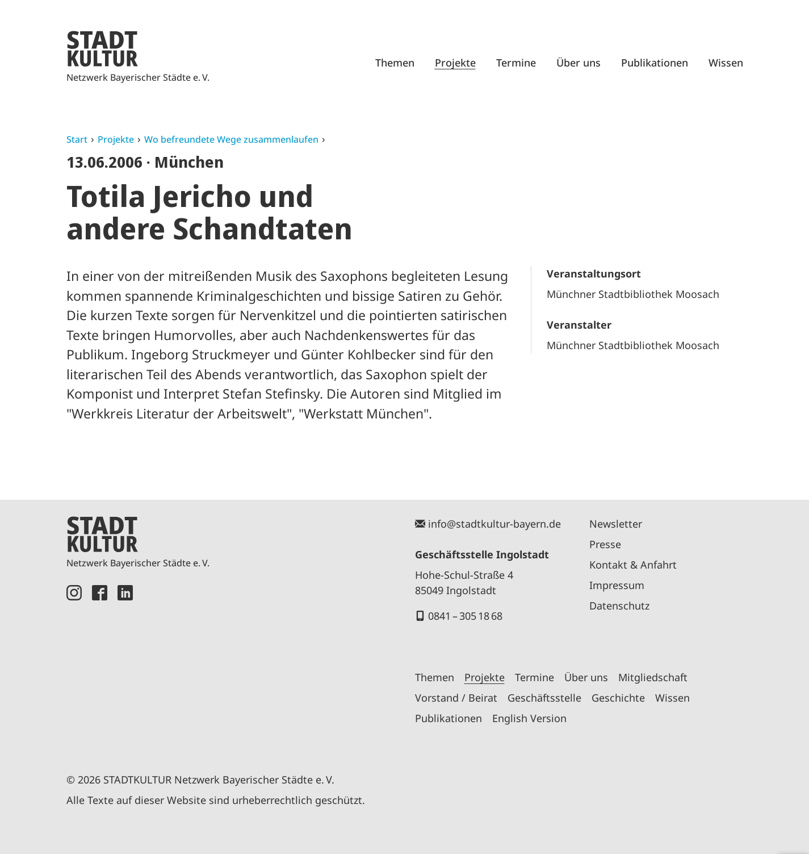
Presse (605, 544)
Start (76, 139)
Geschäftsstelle (544, 697)
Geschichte (618, 697)
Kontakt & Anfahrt (633, 564)
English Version (529, 718)
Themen (394, 62)
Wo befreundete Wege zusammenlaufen (231, 139)
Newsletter (615, 523)
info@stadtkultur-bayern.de (494, 523)
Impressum (616, 585)
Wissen (726, 62)
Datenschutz (619, 605)
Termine (516, 62)
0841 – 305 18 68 (465, 616)
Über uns (578, 62)
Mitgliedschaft (653, 677)
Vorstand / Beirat (456, 697)
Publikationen (654, 62)
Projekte (455, 62)
